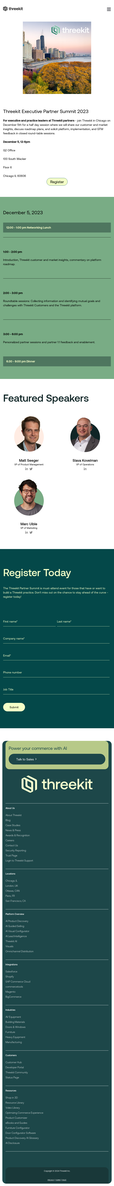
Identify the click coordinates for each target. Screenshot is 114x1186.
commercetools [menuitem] (14, 986)
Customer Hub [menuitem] (14, 1062)
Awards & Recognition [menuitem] (18, 835)
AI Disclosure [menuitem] (13, 1142)
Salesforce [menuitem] (11, 971)
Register (57, 181)
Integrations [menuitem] (11, 964)
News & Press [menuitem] (13, 830)
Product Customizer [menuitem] (16, 1117)
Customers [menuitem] (11, 1055)
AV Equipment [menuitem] (13, 1016)
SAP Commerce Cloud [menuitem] (18, 981)
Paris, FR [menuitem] (10, 895)
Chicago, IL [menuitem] (11, 880)
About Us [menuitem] (10, 808)
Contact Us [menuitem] (12, 845)
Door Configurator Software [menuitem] (21, 1132)
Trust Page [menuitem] (11, 855)
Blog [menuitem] (8, 820)
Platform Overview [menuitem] (15, 914)
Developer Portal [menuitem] (15, 1067)
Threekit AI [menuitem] (11, 941)
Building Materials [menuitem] (15, 1021)
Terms (58, 1180)
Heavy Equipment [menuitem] (15, 1036)
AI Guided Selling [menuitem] (15, 925)
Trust (64, 1180)
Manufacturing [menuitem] (14, 1042)
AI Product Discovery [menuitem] (17, 920)
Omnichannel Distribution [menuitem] (20, 951)
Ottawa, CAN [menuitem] (13, 890)
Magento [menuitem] (10, 991)
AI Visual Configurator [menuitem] (17, 931)
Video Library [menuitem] (13, 1107)
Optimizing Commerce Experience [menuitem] (24, 1112)
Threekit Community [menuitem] (17, 1072)
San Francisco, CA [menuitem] (16, 900)
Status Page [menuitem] (12, 1077)
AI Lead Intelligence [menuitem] (16, 936)
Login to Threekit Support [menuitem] (19, 860)
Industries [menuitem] (10, 1010)
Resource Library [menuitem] (15, 1102)
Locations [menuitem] (10, 873)
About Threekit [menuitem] (14, 815)
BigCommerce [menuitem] (13, 996)
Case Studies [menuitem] (13, 825)
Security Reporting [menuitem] (16, 850)
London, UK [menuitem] (12, 885)
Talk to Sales (25, 759)
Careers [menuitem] (10, 840)
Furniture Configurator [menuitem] (18, 1127)
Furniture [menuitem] (10, 1031)
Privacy (51, 1180)
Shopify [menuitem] (10, 976)
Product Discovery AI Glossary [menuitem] (22, 1137)
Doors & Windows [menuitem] (16, 1026)
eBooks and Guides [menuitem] (16, 1122)
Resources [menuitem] (11, 1090)
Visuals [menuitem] (9, 946)
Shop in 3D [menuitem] (12, 1097)
